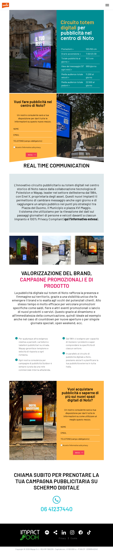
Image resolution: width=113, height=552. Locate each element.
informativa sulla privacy (32, 147)
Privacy (62, 538)
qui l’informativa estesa (80, 219)
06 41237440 (57, 508)
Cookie (74, 538)
